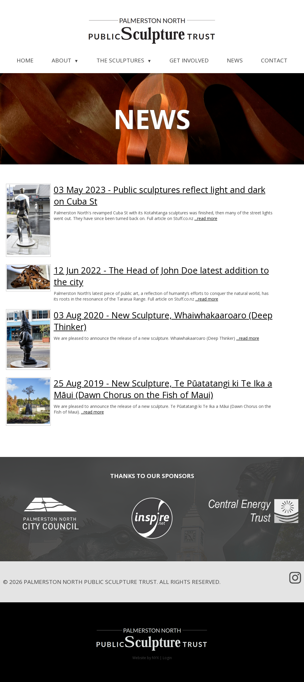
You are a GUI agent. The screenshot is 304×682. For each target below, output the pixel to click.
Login (167, 657)
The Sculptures (123, 60)
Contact (274, 60)
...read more (205, 218)
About (65, 60)
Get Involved (189, 60)
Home (25, 60)
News (235, 60)
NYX (155, 657)
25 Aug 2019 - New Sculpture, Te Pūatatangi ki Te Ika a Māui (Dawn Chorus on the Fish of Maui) (163, 388)
